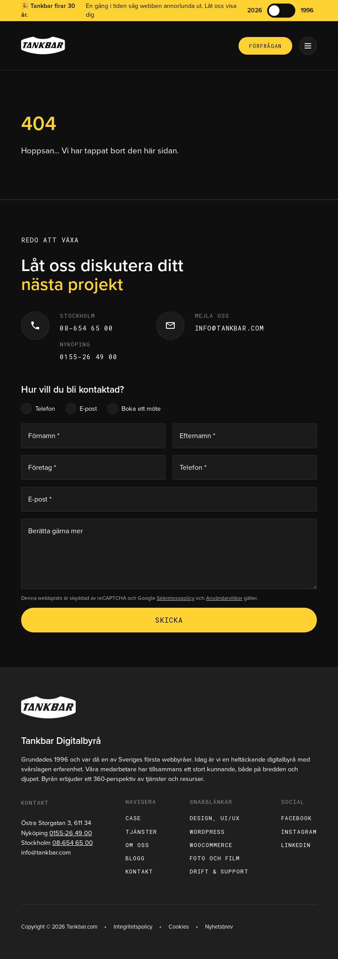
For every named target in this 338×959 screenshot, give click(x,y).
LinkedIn (296, 844)
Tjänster (141, 831)
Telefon (45, 408)
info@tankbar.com (229, 328)
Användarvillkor (224, 598)
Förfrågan (265, 45)
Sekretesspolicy (176, 598)
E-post (88, 408)
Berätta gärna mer (55, 531)
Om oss (137, 844)
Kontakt (139, 871)
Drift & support (219, 871)
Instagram (299, 831)
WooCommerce (211, 844)
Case (133, 817)
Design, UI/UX (215, 817)
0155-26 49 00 (89, 357)
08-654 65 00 (86, 328)
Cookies (179, 926)
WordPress (207, 831)
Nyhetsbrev (219, 926)
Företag (42, 467)
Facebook (296, 817)
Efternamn (197, 436)
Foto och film (215, 858)
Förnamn (43, 436)
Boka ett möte (141, 408)
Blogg (135, 858)
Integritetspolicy (133, 926)
